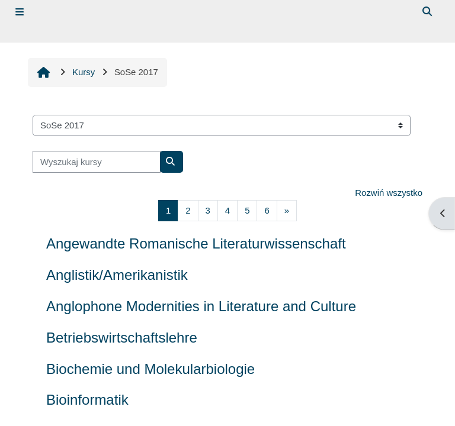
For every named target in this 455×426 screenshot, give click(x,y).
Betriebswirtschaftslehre (121, 338)
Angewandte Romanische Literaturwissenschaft (196, 243)
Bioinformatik (87, 400)
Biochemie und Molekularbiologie (150, 369)
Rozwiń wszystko (388, 193)
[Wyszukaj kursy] (97, 161)
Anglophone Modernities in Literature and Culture (201, 306)
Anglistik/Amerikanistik (117, 275)
